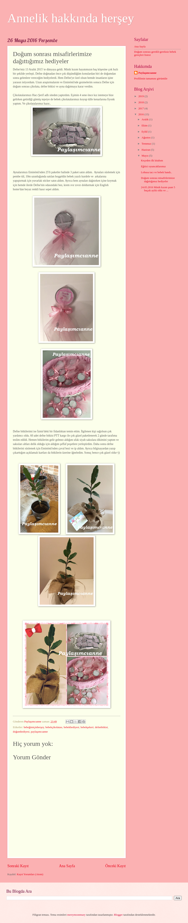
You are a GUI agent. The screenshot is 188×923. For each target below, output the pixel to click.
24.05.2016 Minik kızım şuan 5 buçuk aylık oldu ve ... (158, 189)
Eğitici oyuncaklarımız (153, 166)
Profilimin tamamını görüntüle (150, 78)
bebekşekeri (87, 727)
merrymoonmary (76, 914)
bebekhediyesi (71, 727)
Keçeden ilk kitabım (152, 160)
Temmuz (147, 143)
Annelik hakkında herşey (70, 18)
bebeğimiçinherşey (34, 727)
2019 (141, 96)
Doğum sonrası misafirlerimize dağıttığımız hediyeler (158, 180)
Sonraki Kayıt (18, 866)
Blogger (118, 914)
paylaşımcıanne (39, 731)
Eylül (145, 131)
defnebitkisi (101, 727)
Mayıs (145, 155)
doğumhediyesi (21, 731)
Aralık (145, 119)
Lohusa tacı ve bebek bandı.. (156, 172)
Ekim (145, 125)
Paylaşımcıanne (147, 72)
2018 (141, 102)
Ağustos (146, 137)
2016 (141, 114)
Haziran (146, 149)
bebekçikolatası (53, 727)
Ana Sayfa (67, 866)
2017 (141, 108)
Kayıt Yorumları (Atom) (30, 874)
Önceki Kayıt (115, 866)
